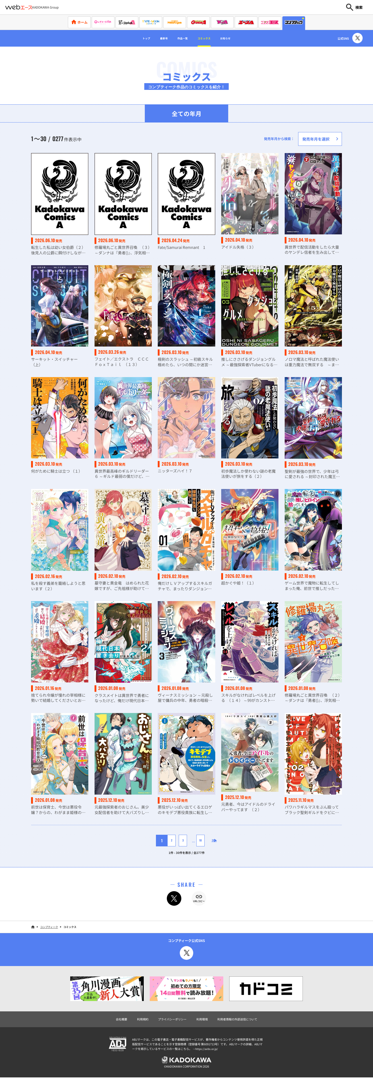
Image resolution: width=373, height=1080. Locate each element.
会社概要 (113, 1020)
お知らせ (237, 38)
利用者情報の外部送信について (243, 1020)
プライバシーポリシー (170, 1020)
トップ (134, 38)
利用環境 (203, 1020)
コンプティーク (49, 927)
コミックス (208, 38)
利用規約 (136, 1020)
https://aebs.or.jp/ (207, 1050)
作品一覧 (180, 38)
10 (196, 841)
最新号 (156, 38)
